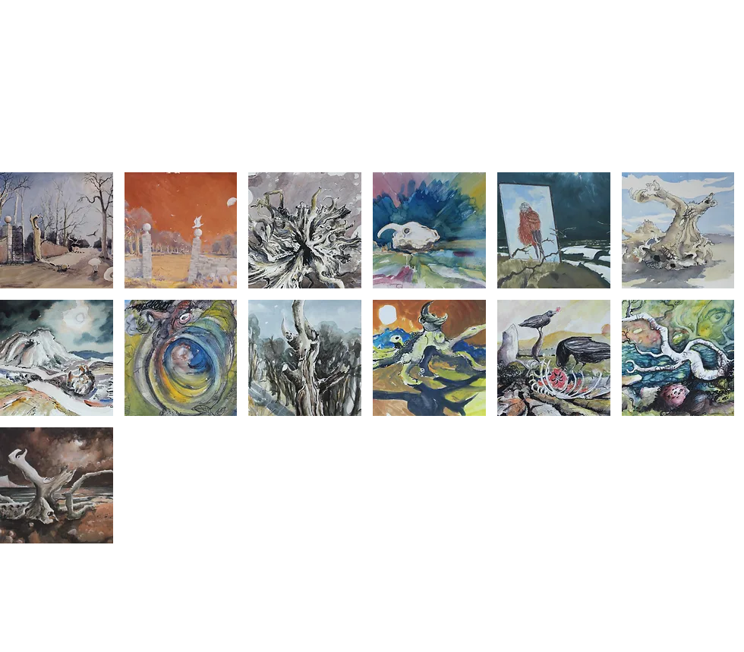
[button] (56, 230)
